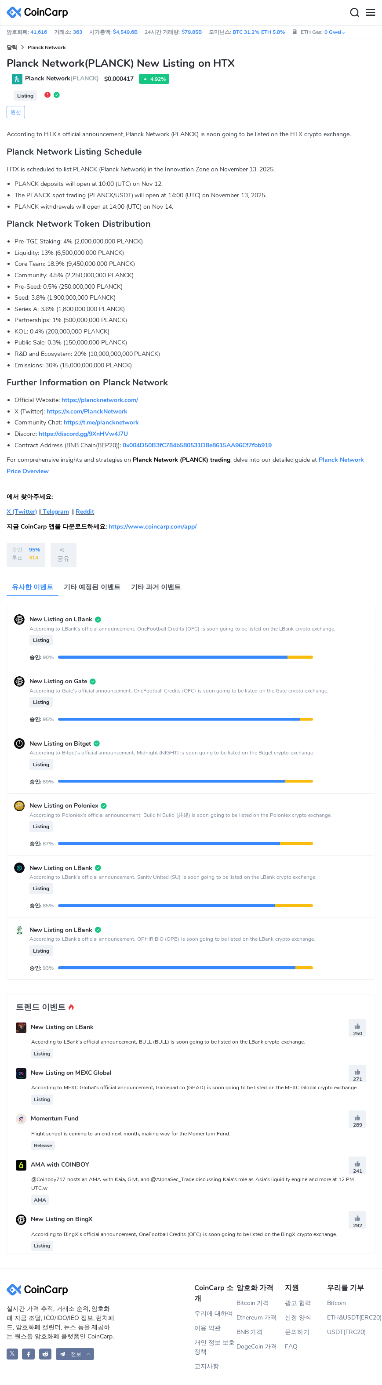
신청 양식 (298, 1317)
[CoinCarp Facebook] (28, 1354)
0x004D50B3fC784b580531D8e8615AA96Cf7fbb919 (197, 445)
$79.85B (192, 32)
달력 (12, 47)
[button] (75, 1354)
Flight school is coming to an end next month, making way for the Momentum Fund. (130, 1133)
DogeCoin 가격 (256, 1346)
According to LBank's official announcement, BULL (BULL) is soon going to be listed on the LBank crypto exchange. (168, 1041)
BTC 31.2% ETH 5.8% (259, 32)
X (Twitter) (22, 512)
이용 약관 (207, 1328)
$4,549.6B (125, 32)
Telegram (55, 512)
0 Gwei (335, 32)
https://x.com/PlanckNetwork (87, 411)
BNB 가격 (249, 1332)
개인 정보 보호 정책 (214, 1347)
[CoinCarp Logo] (40, 12)
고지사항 (206, 1366)
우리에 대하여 (213, 1313)
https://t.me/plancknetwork (101, 422)
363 (77, 32)
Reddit (85, 512)
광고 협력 (298, 1303)
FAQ (291, 1346)
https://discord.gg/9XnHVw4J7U (83, 434)
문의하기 (297, 1332)
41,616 (38, 32)
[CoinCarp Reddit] (45, 1354)
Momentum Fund (54, 1119)
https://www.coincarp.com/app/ (152, 526)
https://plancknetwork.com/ (100, 400)
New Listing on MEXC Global (71, 1073)
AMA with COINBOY (60, 1164)
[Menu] (370, 13)
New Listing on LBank (62, 1027)
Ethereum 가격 (256, 1317)
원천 (16, 112)
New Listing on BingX (61, 1219)
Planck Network (46, 47)
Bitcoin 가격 (252, 1303)
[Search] (354, 13)
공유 (63, 554)
